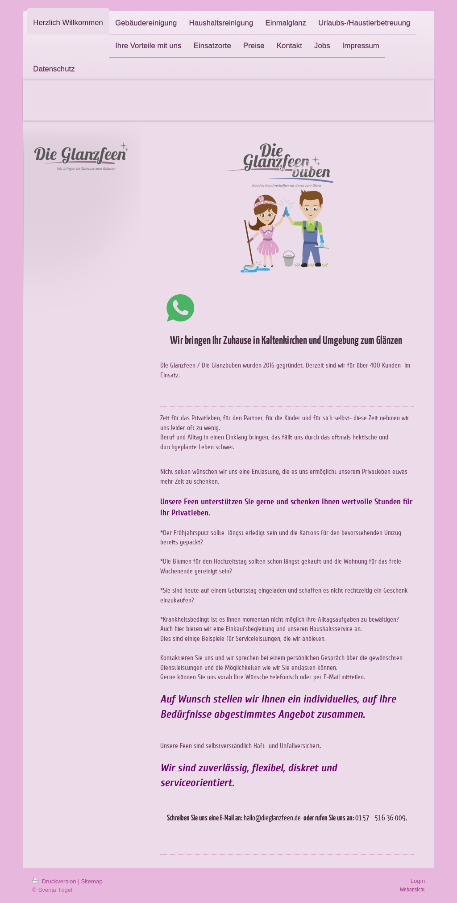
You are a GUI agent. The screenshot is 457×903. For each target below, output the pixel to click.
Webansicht (412, 889)
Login (418, 881)
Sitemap (91, 881)
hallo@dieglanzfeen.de (272, 817)
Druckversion (55, 881)
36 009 (396, 817)
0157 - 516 (370, 817)
